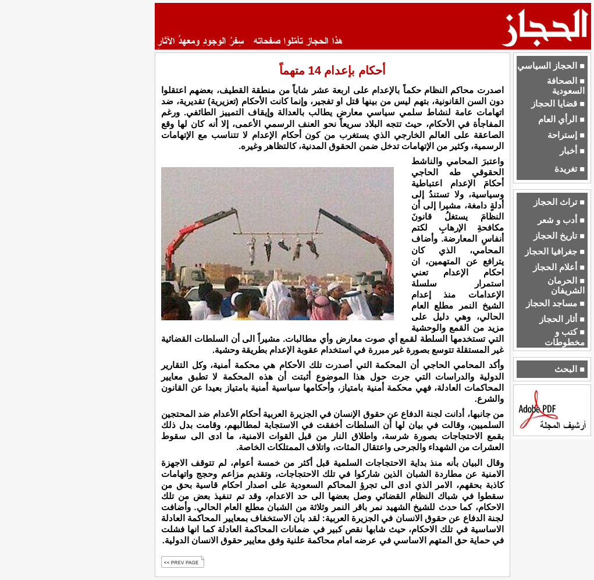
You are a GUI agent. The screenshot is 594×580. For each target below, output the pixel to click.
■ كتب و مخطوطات (565, 336)
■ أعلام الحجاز (559, 267)
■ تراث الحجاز (559, 202)
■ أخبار (572, 150)
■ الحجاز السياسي (551, 65)
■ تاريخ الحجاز (559, 236)
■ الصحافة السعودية (566, 86)
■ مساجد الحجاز (555, 303)
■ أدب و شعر (561, 220)
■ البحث (569, 369)
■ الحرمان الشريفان (566, 285)
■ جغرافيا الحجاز (555, 251)
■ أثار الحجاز (562, 319)
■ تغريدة (569, 169)
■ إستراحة (566, 135)
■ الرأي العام (561, 119)
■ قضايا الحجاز (558, 103)
